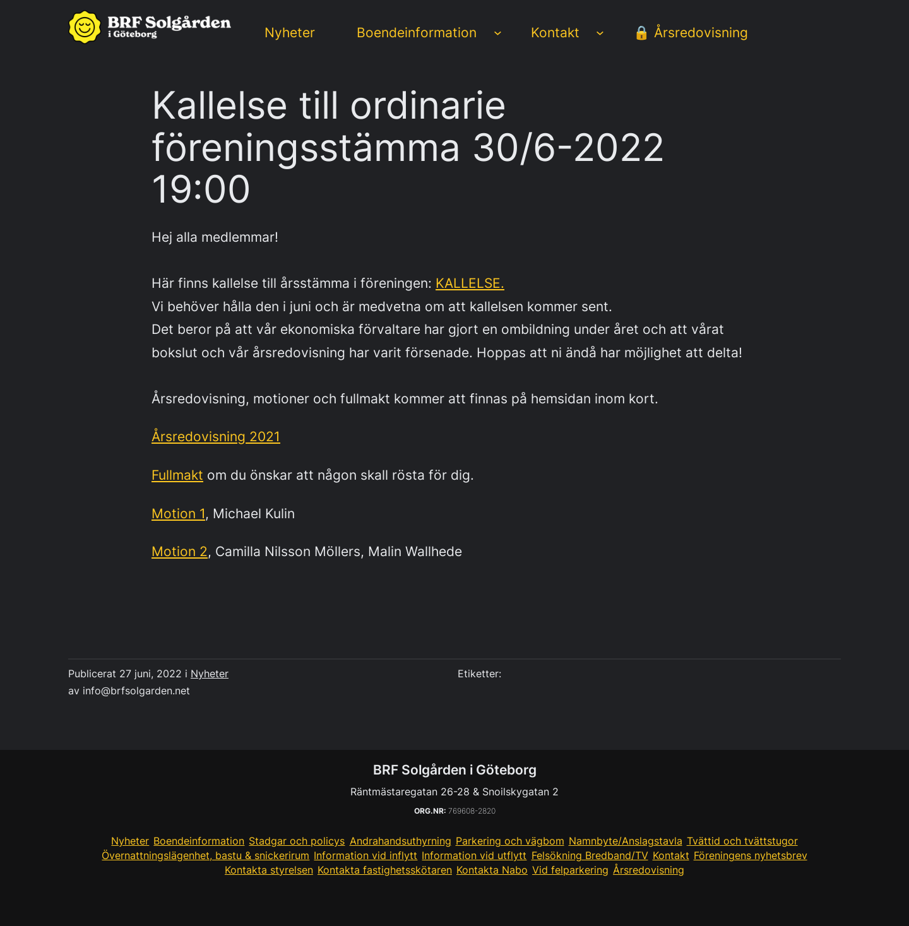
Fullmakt (177, 474)
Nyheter (210, 674)
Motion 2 (180, 551)
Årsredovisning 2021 (216, 436)
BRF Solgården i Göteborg (455, 769)
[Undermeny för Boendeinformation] (498, 32)
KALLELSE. (470, 283)
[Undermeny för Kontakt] (600, 32)
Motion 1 (178, 513)
